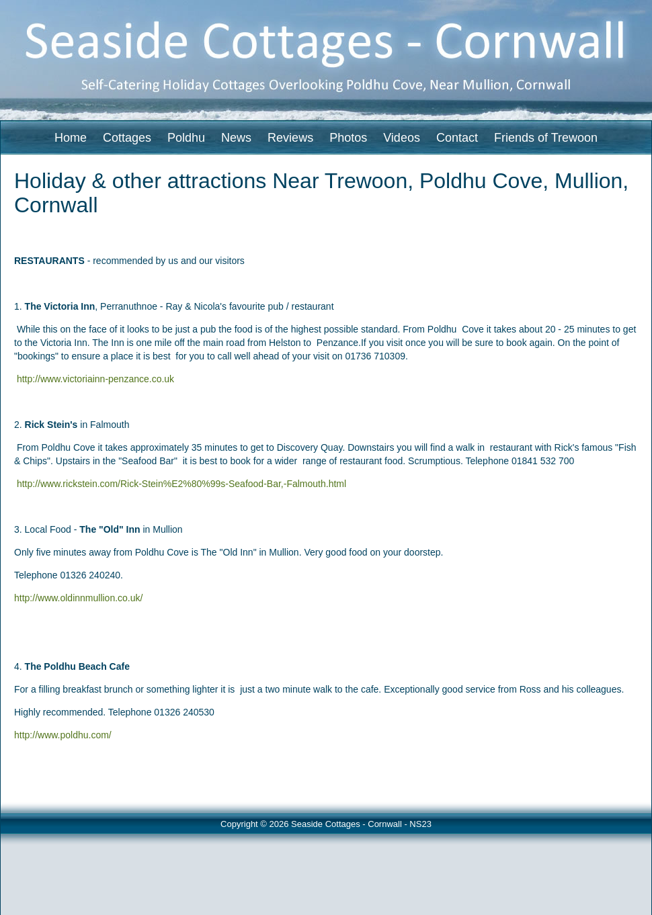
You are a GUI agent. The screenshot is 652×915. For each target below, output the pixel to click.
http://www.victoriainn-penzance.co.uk (95, 379)
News (236, 137)
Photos (348, 137)
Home (70, 137)
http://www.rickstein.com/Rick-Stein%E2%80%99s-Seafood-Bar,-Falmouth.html (181, 483)
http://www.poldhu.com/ (63, 735)
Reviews (290, 137)
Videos (401, 137)
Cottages (127, 137)
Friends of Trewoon (546, 137)
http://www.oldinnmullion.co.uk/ (78, 598)
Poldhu (186, 137)
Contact (457, 137)
